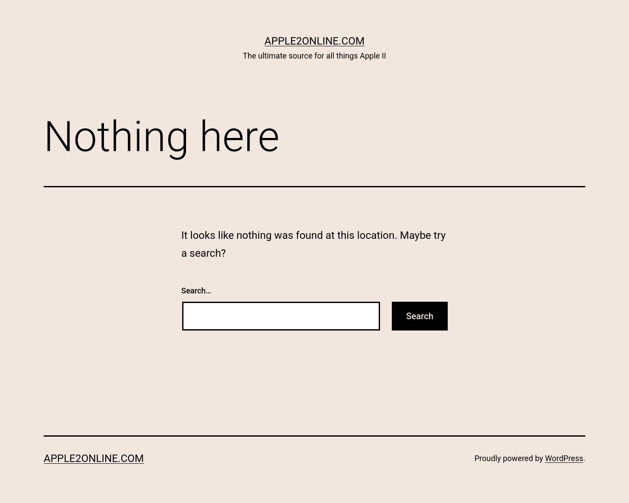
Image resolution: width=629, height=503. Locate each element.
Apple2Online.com (314, 41)
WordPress (564, 458)
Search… (196, 290)
